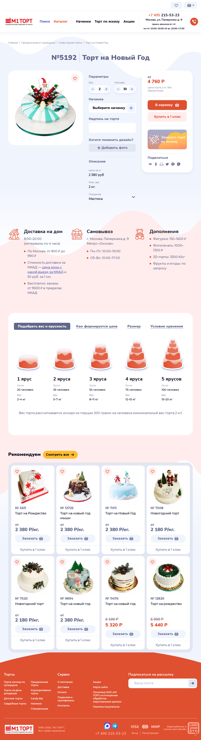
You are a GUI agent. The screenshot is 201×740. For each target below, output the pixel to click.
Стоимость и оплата (73, 5)
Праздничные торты (39, 684)
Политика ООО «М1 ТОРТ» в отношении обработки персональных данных (107, 697)
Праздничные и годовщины (38, 42)
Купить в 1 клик (167, 117)
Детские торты (13, 698)
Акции (97, 682)
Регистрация (150, 733)
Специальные (39, 708)
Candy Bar (37, 698)
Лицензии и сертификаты (66, 699)
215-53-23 (163, 15)
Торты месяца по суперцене (14, 684)
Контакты (97, 5)
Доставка (63, 687)
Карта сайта (100, 687)
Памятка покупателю (106, 706)
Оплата (62, 692)
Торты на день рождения (13, 692)
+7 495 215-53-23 (110, 733)
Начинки (36, 703)
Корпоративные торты (41, 692)
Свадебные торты (15, 703)
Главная (13, 42)
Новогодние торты (70, 42)
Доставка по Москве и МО (40, 5)
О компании (11, 5)
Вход (135, 733)
